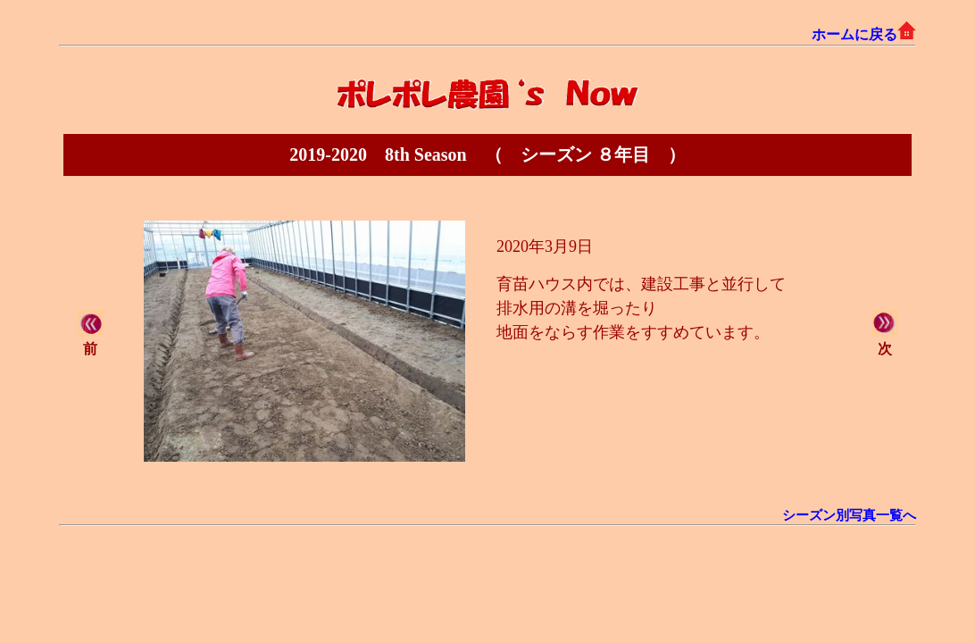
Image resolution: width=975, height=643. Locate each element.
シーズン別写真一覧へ (849, 515)
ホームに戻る (864, 34)
